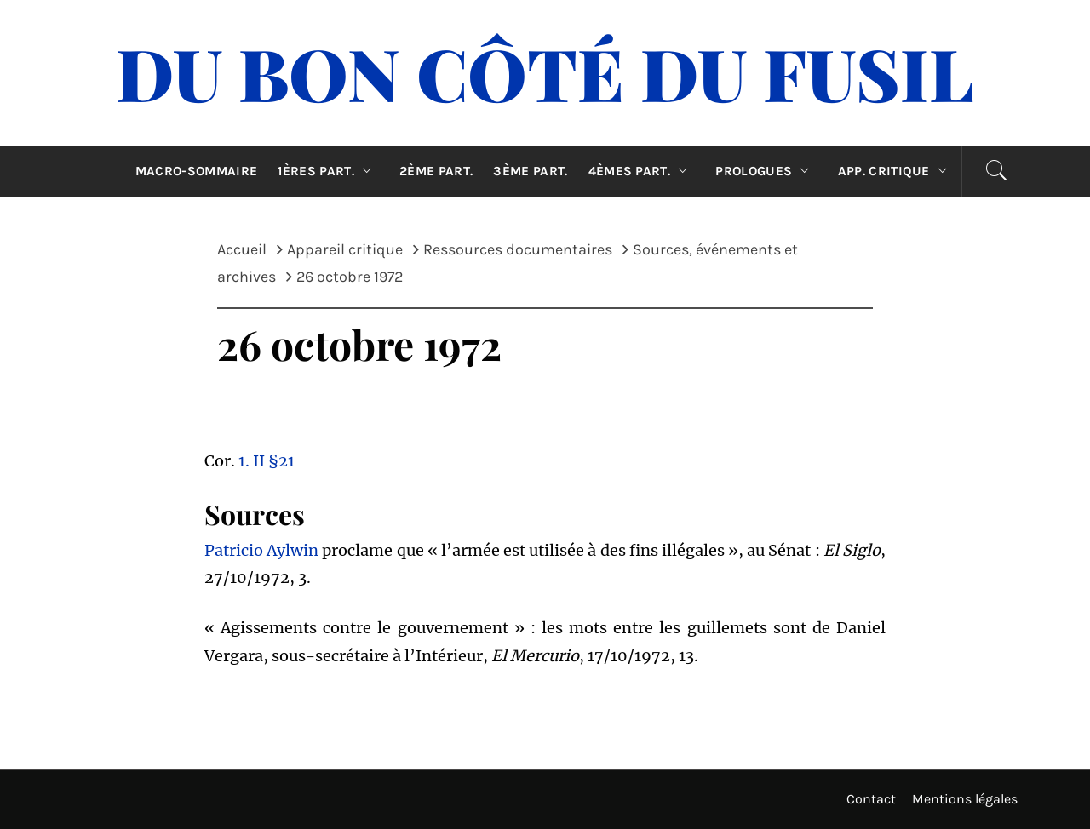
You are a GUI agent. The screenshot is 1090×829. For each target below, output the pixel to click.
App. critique (896, 171)
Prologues (766, 171)
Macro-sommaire (196, 171)
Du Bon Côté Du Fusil (545, 72)
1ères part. (328, 171)
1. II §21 (266, 461)
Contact (871, 799)
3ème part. (530, 171)
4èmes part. (642, 171)
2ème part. (436, 171)
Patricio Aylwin (261, 550)
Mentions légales (965, 799)
